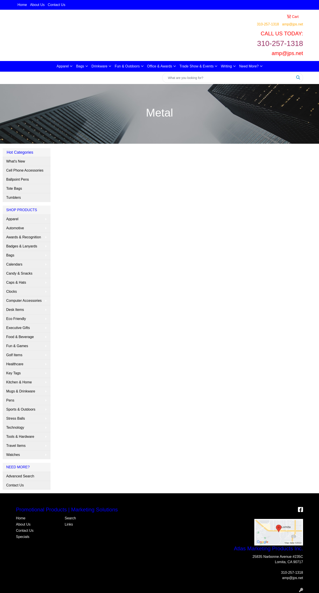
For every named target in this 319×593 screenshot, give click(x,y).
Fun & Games (17, 346)
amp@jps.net (292, 24)
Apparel (62, 66)
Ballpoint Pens (17, 179)
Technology (15, 427)
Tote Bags (14, 188)
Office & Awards (159, 66)
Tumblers (13, 197)
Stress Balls (15, 418)
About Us (37, 5)
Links (69, 524)
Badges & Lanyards (21, 246)
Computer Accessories (24, 300)
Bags (80, 66)
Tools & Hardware (20, 436)
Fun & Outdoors (127, 66)
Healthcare (14, 364)
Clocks (11, 291)
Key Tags (13, 373)
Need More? (249, 66)
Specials (22, 537)
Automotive (15, 228)
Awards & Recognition (23, 237)
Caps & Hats (16, 282)
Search (70, 518)
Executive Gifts (18, 328)
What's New (15, 161)
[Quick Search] (228, 78)
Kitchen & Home (19, 382)
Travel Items (15, 446)
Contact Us (56, 5)
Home (22, 5)
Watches (13, 455)
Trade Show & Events (196, 66)
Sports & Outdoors (20, 409)
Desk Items (15, 310)
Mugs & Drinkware (20, 391)
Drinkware (99, 66)
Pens (10, 400)
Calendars (14, 264)
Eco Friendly (16, 319)
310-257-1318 (268, 24)
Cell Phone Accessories (24, 170)
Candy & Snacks (19, 273)
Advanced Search (20, 476)
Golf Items (14, 355)
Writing (226, 66)
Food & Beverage (20, 337)
